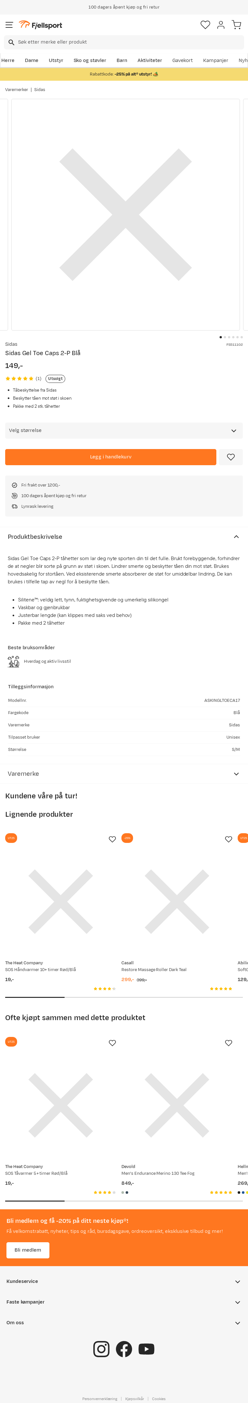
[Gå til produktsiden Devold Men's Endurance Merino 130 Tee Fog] (176, 1105)
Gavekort (182, 60)
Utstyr (56, 60)
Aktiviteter (150, 60)
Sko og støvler (90, 60)
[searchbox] (130, 42)
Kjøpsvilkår (134, 1398)
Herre (8, 60)
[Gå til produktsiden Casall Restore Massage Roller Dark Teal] (176, 901)
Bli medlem (28, 1250)
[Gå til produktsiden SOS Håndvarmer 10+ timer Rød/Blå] (60, 901)
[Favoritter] (205, 25)
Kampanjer (215, 60)
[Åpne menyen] (9, 24)
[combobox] (124, 42)
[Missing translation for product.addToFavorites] (231, 457)
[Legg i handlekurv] (110, 457)
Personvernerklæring (99, 1398)
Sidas (39, 90)
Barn (122, 60)
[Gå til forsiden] (40, 25)
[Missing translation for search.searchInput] (10, 42)
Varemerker (16, 90)
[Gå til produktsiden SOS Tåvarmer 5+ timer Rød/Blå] (60, 1105)
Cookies (159, 1398)
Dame (31, 60)
